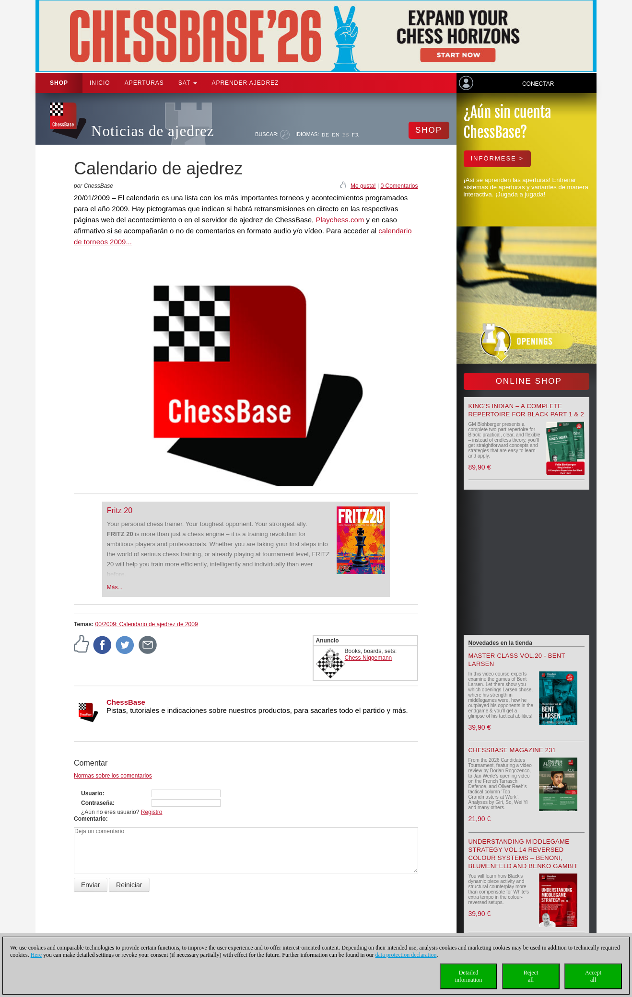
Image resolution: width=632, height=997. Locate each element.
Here (36, 954)
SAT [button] (188, 83)
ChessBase (125, 702)
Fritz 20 (119, 510)
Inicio (100, 83)
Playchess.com (340, 220)
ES (346, 135)
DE (325, 135)
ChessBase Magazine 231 (512, 750)
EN (336, 135)
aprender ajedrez (245, 83)
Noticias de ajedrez (152, 131)
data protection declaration (406, 954)
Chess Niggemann (368, 657)
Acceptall (593, 976)
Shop (59, 83)
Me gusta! (363, 186)
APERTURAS (144, 83)
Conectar (538, 83)
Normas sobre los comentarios (113, 775)
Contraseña (97, 803)
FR (355, 135)
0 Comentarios (399, 186)
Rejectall (531, 976)
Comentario (90, 818)
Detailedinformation (468, 976)
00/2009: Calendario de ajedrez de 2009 (146, 624)
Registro (152, 812)
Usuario (92, 793)
